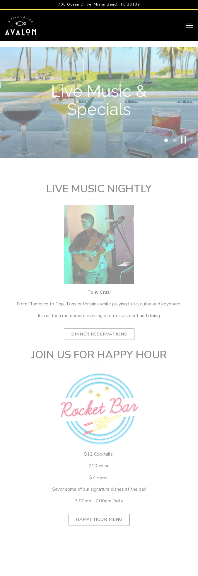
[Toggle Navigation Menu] (189, 25)
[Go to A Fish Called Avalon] (99, 4)
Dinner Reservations (99, 336)
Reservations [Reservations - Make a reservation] (99, 555)
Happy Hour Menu (99, 522)
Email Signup (99, 569)
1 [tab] (166, 143)
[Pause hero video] (183, 142)
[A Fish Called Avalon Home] (20, 25)
